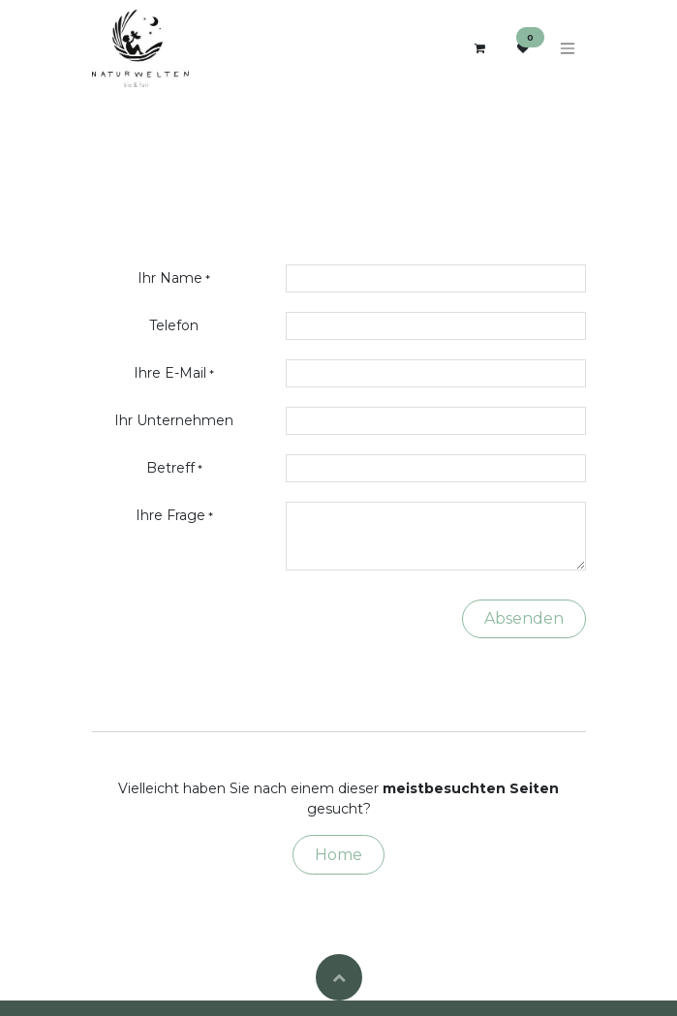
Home (338, 855)
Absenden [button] (524, 618)
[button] (339, 977)
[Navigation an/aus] (567, 49)
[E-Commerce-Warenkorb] (480, 48)
